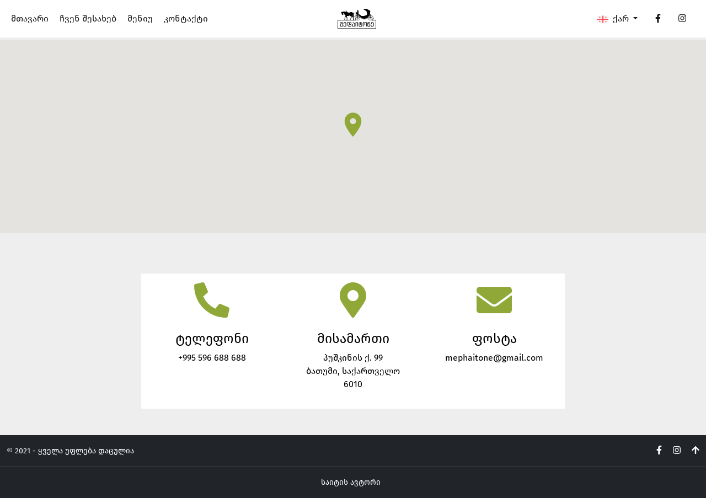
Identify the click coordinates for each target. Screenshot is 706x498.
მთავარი (30, 18)
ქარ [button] (614, 19)
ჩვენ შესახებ (88, 18)
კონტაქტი (186, 18)
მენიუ (140, 18)
